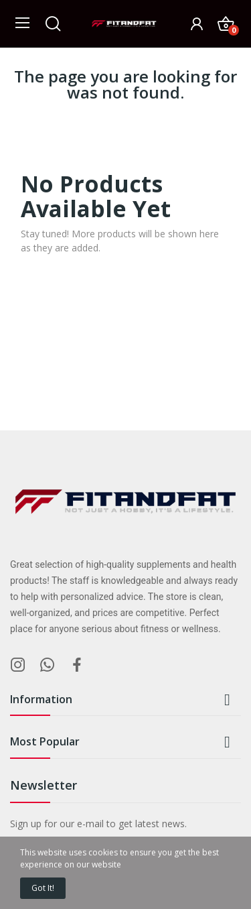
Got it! (42, 888)
